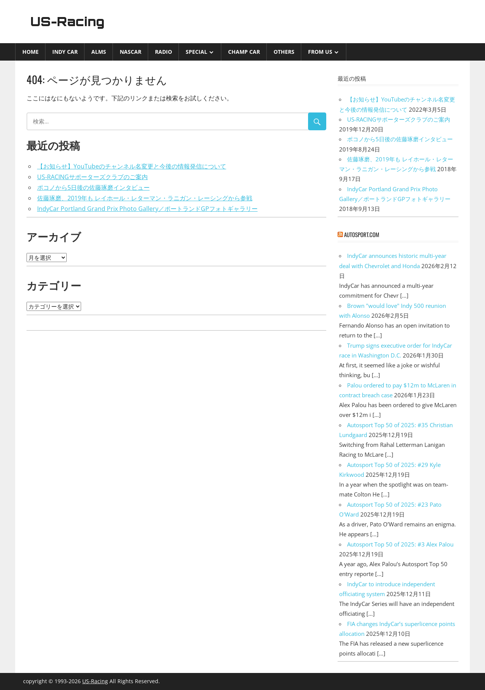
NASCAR (130, 51)
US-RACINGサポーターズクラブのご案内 (92, 177)
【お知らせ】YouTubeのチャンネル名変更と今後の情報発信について (131, 166)
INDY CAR (65, 51)
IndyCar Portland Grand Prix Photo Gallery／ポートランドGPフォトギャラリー (147, 209)
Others (284, 51)
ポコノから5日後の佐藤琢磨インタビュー (93, 187)
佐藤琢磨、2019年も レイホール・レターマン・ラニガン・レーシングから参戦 (144, 198)
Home (30, 51)
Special (196, 51)
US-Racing (67, 21)
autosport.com (361, 234)
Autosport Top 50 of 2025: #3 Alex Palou (400, 544)
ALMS (98, 51)
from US (320, 51)
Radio (163, 51)
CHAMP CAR (244, 51)
